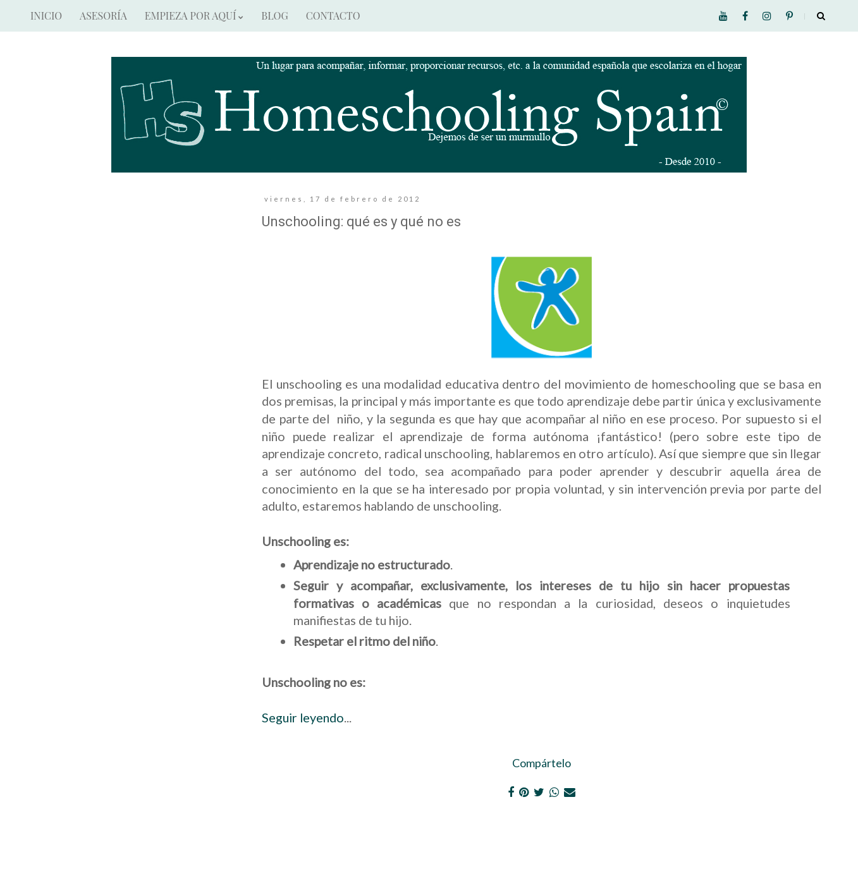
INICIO (46, 15)
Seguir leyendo (303, 717)
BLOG (274, 15)
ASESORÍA (103, 15)
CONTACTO (333, 15)
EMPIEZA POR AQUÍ (194, 15)
